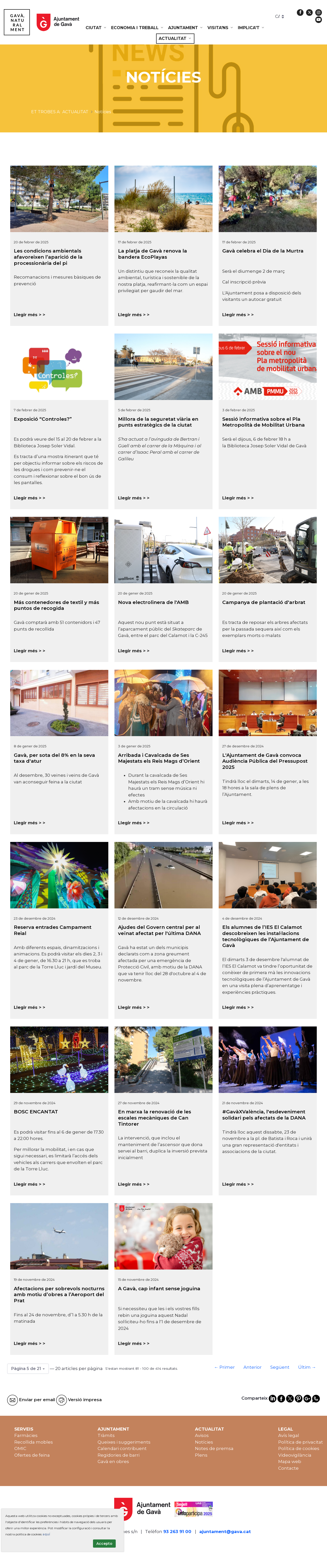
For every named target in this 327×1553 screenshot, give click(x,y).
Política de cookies (298, 1448)
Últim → (307, 1367)
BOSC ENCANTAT (36, 1112)
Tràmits (106, 1435)
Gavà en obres (113, 1461)
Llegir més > (27, 314)
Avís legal (288, 1435)
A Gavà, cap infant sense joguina (159, 1289)
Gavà (301, 445)
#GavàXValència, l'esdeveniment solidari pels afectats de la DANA (264, 1115)
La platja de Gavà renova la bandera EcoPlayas (152, 254)
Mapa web (289, 1461)
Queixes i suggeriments (124, 1442)
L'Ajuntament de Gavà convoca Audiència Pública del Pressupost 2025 (265, 761)
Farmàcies (26, 1435)
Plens (201, 1455)
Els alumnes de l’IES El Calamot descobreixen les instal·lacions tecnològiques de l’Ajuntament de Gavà (265, 936)
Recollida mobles (33, 1442)
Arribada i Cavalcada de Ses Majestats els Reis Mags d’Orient (159, 758)
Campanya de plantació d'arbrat (263, 602)
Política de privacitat (300, 1442)
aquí (46, 1534)
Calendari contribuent (122, 1448)
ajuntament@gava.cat (225, 1531)
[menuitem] (96, 27)
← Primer (224, 1367)
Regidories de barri (118, 1455)
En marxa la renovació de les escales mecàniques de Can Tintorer (154, 1118)
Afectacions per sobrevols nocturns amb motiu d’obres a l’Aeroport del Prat (59, 1295)
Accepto (104, 1543)
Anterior (252, 1367)
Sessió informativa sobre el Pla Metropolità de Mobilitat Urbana (263, 422)
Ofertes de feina (32, 1455)
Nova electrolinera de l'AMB (153, 602)
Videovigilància (294, 1455)
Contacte (288, 1468)
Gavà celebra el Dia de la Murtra (262, 251)
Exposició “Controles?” (43, 419)
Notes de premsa (214, 1448)
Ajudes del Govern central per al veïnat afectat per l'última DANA (159, 930)
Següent (279, 1367)
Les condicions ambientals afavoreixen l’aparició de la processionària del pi (48, 257)
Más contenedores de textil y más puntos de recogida (56, 605)
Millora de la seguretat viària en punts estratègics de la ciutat (158, 422)
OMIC (20, 1448)
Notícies (204, 1442)
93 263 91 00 (177, 1531)
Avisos (202, 1435)
